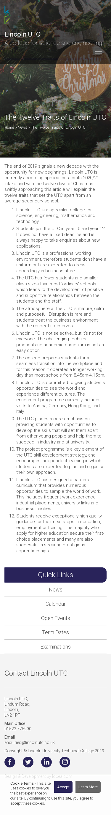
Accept (63, 787)
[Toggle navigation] (98, 51)
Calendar (56, 604)
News (55, 589)
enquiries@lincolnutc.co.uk (29, 742)
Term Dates (55, 632)
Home (9, 127)
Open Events (55, 618)
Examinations (55, 646)
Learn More (88, 787)
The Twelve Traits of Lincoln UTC (58, 127)
